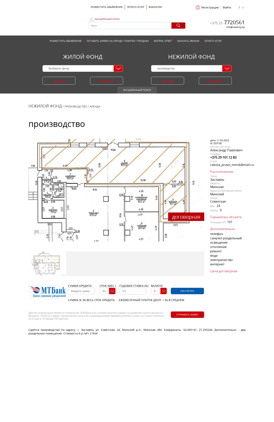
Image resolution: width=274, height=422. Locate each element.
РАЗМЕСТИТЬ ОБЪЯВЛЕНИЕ (66, 40)
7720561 (227, 22)
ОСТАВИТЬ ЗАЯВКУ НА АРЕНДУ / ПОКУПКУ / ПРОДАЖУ (118, 40)
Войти (227, 7)
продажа (106, 80)
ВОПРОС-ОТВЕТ (163, 40)
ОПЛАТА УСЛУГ (135, 7)
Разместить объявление (107, 7)
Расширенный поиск (107, 19)
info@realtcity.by (235, 27)
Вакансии (155, 7)
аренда (59, 80)
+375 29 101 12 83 (223, 157)
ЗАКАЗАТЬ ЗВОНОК (188, 40)
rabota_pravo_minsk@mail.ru (232, 165)
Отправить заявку (187, 314)
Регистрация (210, 7)
